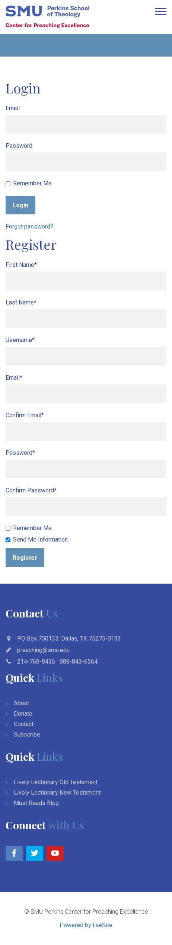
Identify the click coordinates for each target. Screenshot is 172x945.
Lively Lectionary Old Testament (56, 782)
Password (19, 145)
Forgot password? (29, 226)
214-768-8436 (36, 661)
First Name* (21, 264)
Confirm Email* (25, 415)
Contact (24, 724)
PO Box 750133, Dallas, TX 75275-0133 (69, 638)
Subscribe (27, 734)
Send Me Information (37, 539)
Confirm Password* (31, 490)
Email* (14, 377)
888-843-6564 (79, 661)
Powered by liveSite (86, 925)
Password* (20, 452)
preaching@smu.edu (43, 650)
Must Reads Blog (36, 803)
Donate (23, 713)
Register (25, 557)
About (21, 703)
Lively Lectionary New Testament (57, 792)
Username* (20, 340)
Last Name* (21, 302)
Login (20, 205)
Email (13, 108)
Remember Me (29, 183)
